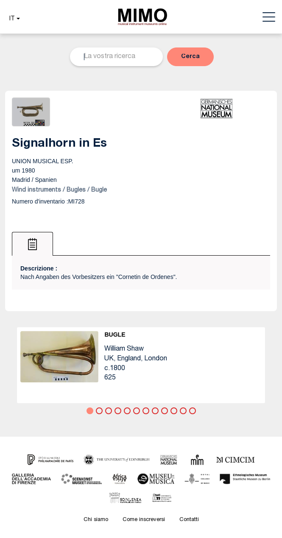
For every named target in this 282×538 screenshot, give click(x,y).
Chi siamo (96, 520)
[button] (13, 19)
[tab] (32, 244)
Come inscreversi (144, 520)
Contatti (189, 520)
